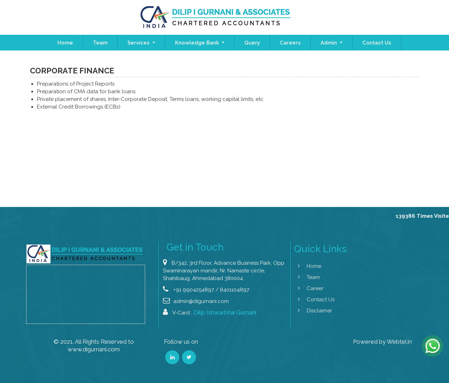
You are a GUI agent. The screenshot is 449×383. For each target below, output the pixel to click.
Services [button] (139, 43)
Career (308, 288)
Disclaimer (313, 311)
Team (100, 43)
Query (252, 43)
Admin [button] (329, 43)
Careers (290, 43)
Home (65, 43)
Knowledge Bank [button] (197, 43)
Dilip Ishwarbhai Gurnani (225, 318)
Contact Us (376, 43)
